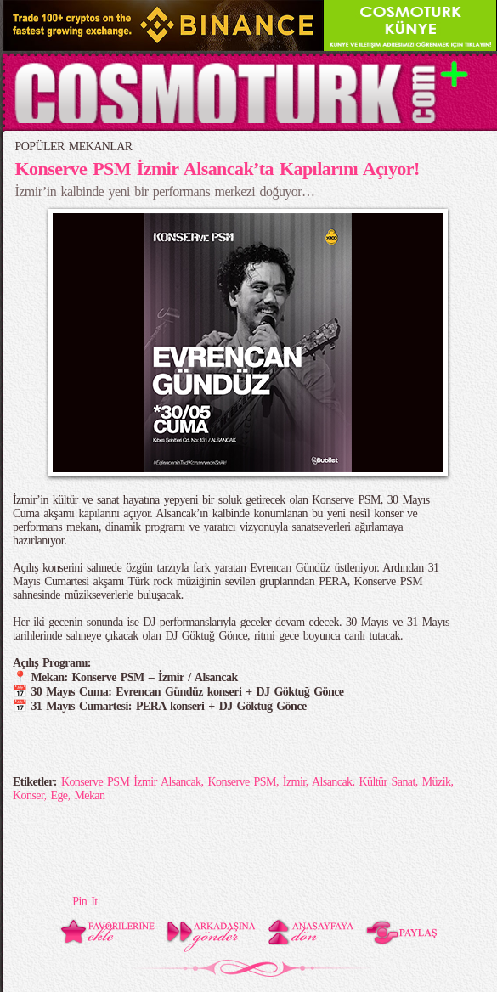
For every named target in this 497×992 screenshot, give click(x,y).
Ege (58, 795)
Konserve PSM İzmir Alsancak (131, 781)
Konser (28, 795)
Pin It (84, 901)
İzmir (294, 781)
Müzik (436, 781)
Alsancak (332, 781)
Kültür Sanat (387, 781)
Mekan (89, 795)
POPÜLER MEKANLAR (74, 146)
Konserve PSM (241, 781)
